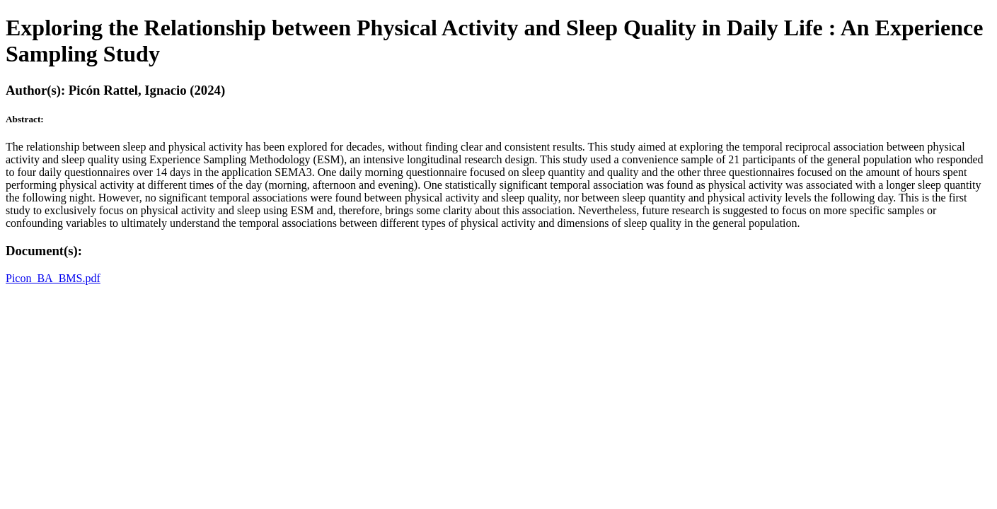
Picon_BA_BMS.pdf (53, 278)
